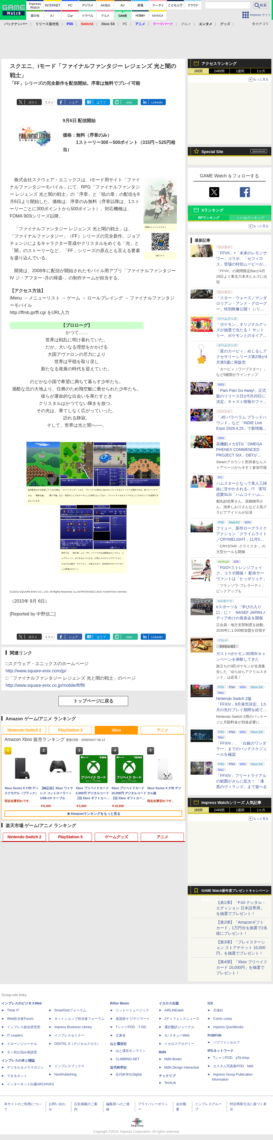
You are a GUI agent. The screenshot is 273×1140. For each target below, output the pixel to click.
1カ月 (261, 71)
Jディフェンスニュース (181, 1019)
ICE (210, 1003)
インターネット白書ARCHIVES (30, 1084)
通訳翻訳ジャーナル (179, 1027)
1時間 (198, 71)
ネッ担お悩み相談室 (22, 1052)
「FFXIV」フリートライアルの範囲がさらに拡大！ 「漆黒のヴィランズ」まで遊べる (241, 781)
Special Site (212, 151)
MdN (162, 1052)
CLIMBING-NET (128, 1059)
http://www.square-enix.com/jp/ (36, 670)
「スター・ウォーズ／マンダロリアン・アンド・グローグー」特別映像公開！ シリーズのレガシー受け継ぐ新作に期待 (241, 309)
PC (125, 24)
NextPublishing (65, 1074)
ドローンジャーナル (22, 1044)
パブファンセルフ (226, 1042)
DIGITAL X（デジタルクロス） (77, 1044)
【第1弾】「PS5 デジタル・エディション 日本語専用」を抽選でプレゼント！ (241, 908)
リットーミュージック (132, 1010)
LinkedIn (157, 102)
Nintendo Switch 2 (24, 730)
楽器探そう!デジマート (133, 1019)
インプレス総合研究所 (23, 1027)
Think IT (13, 1010)
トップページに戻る (93, 701)
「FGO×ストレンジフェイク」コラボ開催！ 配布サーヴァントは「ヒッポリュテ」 (241, 573)
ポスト (33, 102)
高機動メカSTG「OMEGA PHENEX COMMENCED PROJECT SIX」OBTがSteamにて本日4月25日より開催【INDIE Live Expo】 (240, 455)
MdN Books (173, 1059)
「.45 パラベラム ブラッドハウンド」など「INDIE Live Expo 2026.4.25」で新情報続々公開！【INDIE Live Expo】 (241, 428)
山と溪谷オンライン (131, 1051)
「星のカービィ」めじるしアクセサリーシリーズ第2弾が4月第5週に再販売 (241, 356)
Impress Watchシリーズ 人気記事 (231, 802)
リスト (49, 102)
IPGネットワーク (220, 1051)
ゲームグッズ (116, 837)
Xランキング (212, 210)
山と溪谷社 (118, 1044)
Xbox (116, 730)
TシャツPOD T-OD (131, 1027)
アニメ (162, 730)
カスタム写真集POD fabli (233, 1066)
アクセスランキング (219, 63)
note (129, 102)
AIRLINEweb (174, 1010)
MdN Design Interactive (181, 1067)
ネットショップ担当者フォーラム (79, 1019)
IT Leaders (15, 1035)
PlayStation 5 (70, 730)
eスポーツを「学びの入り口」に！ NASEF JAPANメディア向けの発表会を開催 (241, 612)
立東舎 (121, 1035)
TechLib (170, 1083)
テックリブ (167, 1076)
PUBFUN (214, 1035)
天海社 (218, 1010)
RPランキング (209, 218)
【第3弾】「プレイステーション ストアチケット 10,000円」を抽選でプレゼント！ (240, 947)
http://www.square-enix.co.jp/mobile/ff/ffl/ (45, 685)
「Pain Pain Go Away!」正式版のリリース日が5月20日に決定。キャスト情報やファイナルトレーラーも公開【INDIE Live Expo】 (241, 401)
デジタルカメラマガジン (25, 1067)
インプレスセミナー (69, 1035)
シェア (73, 102)
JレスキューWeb (176, 1035)
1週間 (240, 71)
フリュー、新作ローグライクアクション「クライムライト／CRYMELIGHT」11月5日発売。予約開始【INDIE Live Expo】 (241, 539)
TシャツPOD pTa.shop (231, 1058)
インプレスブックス (69, 1066)
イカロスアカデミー (179, 1044)
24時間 (219, 71)
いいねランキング (250, 218)
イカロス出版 (169, 1003)
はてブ (101, 102)
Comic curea (222, 1019)
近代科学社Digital (129, 1074)
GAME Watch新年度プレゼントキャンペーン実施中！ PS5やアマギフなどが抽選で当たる (235, 892)
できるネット (17, 1076)
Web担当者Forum (20, 1019)
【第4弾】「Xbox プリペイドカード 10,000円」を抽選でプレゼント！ (241, 967)
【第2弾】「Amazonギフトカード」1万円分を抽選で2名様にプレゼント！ (241, 928)
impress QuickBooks (228, 1027)
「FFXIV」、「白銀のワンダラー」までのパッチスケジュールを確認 (241, 749)
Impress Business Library (73, 1027)
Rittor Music (119, 1003)
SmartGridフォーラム (70, 1010)
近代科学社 (118, 1067)
